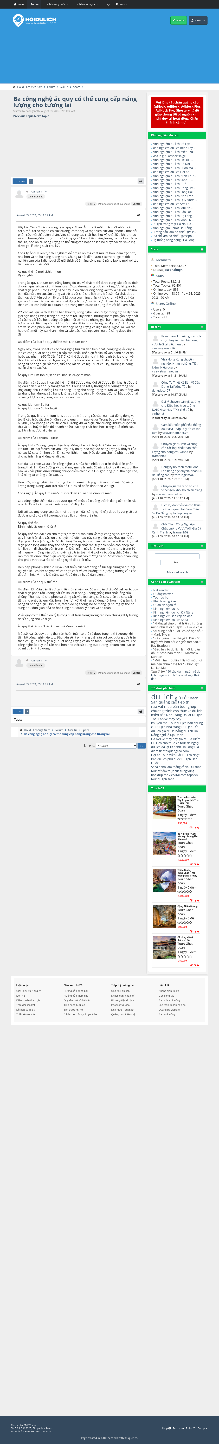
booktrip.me (160, 790)
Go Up (18, 712)
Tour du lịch (161, 598)
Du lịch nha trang (179, 732)
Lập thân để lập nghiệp (172, 1019)
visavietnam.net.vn (165, 371)
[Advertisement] (109, 57)
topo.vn (194, 790)
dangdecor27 (161, 391)
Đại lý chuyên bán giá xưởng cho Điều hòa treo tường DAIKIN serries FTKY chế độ (177, 406)
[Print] (140, 181)
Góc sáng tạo (166, 1010)
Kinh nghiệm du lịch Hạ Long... (174, 216)
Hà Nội (156, 749)
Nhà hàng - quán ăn (122, 1024)
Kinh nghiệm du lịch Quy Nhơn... (175, 200)
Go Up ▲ (202, 1428)
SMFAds (16, 1431)
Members (163, 260)
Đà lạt (188, 720)
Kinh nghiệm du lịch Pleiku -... (173, 160)
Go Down (20, 181)
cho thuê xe (171, 753)
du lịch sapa (166, 794)
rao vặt (157, 707)
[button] (56, 4)
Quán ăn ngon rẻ (165, 605)
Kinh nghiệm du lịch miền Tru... (174, 152)
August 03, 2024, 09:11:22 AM (35, 216)
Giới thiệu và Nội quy (28, 1005)
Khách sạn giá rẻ (165, 601)
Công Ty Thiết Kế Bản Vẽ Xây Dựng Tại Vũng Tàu (181, 385)
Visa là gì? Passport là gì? (169, 156)
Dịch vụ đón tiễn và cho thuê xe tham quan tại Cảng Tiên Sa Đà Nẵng (177, 509)
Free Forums (33, 1431)
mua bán (172, 707)
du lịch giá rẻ (160, 740)
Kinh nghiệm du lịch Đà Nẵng (174, 612)
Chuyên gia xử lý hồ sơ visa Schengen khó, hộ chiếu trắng (176, 490)
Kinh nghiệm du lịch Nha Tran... (174, 196)
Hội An (156, 766)
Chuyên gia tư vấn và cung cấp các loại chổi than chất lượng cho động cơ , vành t (175, 448)
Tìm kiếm (157, 546)
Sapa (154, 778)
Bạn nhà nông (167, 1029)
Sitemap (49, 1431)
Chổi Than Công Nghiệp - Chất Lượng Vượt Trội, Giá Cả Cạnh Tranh (175, 528)
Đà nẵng (177, 740)
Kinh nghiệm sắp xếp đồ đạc (173, 616)
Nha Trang (175, 720)
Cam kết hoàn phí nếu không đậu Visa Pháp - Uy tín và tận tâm (177, 429)
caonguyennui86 (164, 348)
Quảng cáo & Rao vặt (123, 1029)
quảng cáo (168, 702)
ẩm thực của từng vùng (173, 784)
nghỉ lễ (165, 745)
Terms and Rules (183, 1428)
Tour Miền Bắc (172, 766)
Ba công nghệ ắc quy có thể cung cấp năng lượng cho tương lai (77, 102)
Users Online (166, 303)
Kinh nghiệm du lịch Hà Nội (171, 164)
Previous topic (23, 116)
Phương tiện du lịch (122, 1015)
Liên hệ (20, 1010)
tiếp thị (185, 702)
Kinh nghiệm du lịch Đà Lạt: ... (173, 144)
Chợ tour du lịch (120, 1005)
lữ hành (176, 757)
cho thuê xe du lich (174, 713)
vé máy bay (180, 724)
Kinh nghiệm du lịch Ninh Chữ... (175, 176)
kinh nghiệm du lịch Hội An (171, 172)
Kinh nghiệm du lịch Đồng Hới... (174, 188)
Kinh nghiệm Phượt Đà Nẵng (172, 228)
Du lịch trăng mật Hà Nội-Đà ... (174, 224)
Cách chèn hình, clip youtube (80, 1029)
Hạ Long (189, 757)
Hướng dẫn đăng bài (76, 1005)
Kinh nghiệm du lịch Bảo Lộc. (173, 212)
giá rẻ (182, 698)
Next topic (41, 116)
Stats (154, 249)
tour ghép (189, 707)
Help (165, 1428)
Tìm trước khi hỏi (73, 1024)
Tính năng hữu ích (74, 1019)
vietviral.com (179, 790)
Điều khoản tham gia (28, 1015)
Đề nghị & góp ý (25, 1024)
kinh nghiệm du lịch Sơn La (171, 204)
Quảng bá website (169, 1024)
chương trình (162, 711)
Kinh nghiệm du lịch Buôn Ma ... (175, 168)
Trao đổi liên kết (25, 1019)
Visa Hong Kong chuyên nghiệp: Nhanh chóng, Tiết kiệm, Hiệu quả (175, 363)
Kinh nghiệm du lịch (167, 609)
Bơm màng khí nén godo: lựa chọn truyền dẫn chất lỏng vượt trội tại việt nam (174, 340)
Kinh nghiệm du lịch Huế (170, 184)
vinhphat (158, 414)
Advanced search (177, 572)
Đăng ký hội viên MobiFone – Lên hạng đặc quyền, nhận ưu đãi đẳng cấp (177, 471)
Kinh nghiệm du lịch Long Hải (173, 192)
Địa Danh (177, 745)
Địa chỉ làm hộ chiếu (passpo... (174, 236)
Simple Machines (44, 1428)
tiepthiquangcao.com (174, 761)
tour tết (164, 782)
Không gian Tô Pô (169, 1005)
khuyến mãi (160, 728)
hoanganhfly (38, 192)
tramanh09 (160, 456)
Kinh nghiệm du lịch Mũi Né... (173, 208)
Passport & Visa (120, 1019)
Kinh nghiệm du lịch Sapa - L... (173, 180)
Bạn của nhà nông (169, 1015)
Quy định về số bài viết (77, 1015)
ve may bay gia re (175, 749)
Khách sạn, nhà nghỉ (123, 1010)
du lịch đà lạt (160, 757)
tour (154, 794)
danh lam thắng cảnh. (174, 778)
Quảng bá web (163, 594)
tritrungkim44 (190, 475)
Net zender (161, 590)
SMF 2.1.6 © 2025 (21, 1428)
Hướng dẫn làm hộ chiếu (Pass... (175, 232)
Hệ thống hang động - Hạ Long (174, 240)
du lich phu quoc (170, 770)
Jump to (89, 746)
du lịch (163, 697)
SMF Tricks (30, 1425)
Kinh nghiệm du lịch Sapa (171, 620)
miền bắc (158, 719)
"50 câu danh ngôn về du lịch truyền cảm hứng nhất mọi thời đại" (176, 675)
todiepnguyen (184, 513)
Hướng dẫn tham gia (76, 1010)
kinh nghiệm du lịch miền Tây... (174, 148)
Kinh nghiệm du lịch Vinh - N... (173, 220)
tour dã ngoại (191, 753)
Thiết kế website (25, 1029)
